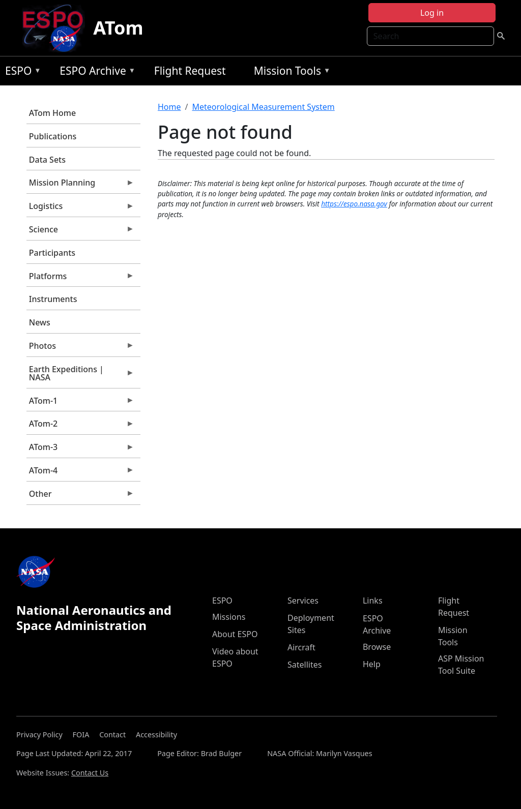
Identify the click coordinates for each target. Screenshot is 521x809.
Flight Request (190, 71)
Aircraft (301, 647)
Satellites (304, 664)
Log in (432, 12)
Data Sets (47, 159)
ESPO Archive (94, 72)
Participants (52, 252)
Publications (52, 136)
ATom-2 (80, 426)
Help (372, 664)
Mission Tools (290, 72)
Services (303, 600)
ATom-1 (80, 403)
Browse (377, 646)
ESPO (20, 72)
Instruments (53, 299)
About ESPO (234, 634)
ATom (118, 27)
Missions (228, 616)
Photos (80, 348)
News (39, 322)
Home (169, 106)
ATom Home (52, 112)
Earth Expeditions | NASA (80, 376)
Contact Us (89, 772)
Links (373, 600)
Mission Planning (80, 185)
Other (80, 496)
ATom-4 (80, 473)
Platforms (80, 279)
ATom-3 (80, 449)
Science (80, 232)
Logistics (80, 208)
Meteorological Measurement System (263, 106)
